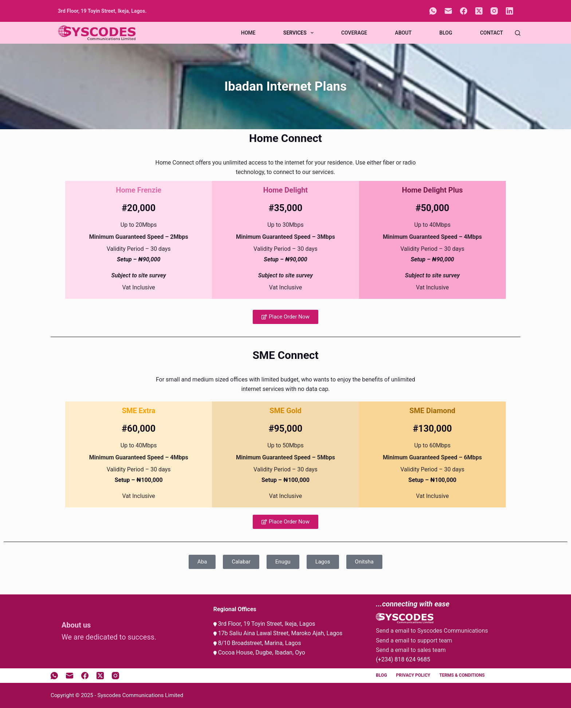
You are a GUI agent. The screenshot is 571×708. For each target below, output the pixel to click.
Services (299, 32)
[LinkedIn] (509, 11)
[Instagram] (494, 11)
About (403, 33)
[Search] (517, 33)
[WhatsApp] (433, 11)
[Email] (448, 11)
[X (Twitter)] (479, 11)
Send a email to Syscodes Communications (432, 630)
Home (248, 33)
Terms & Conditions (461, 675)
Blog (446, 33)
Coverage (354, 33)
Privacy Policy (413, 675)
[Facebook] (463, 11)
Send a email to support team (414, 640)
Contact (491, 33)
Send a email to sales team (411, 649)
